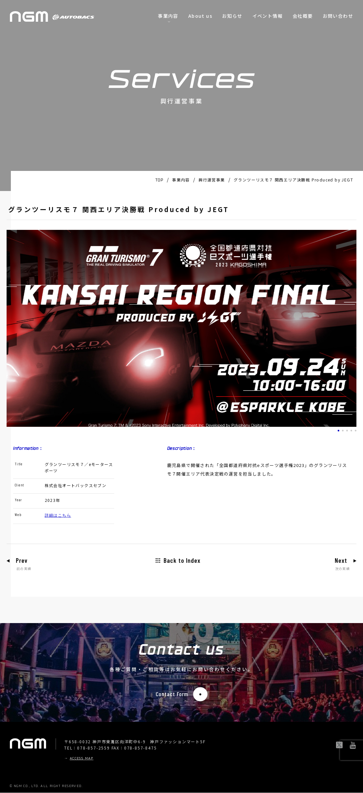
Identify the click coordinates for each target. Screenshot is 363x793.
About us (200, 16)
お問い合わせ (338, 16)
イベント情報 (267, 16)
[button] (338, 430)
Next (340, 560)
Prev (22, 560)
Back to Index (182, 560)
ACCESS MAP (81, 759)
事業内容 (168, 16)
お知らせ (232, 16)
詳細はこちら (58, 515)
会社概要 (303, 16)
